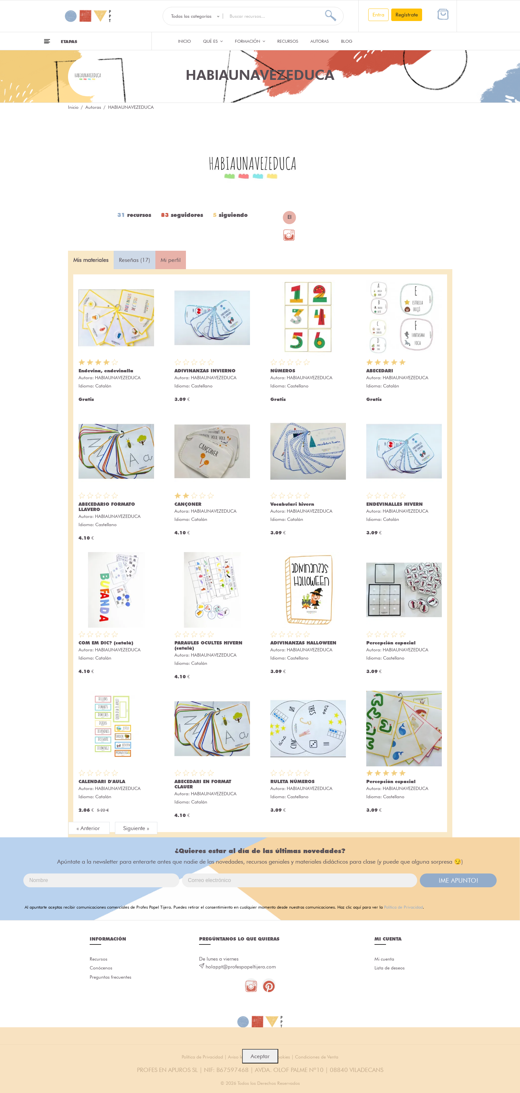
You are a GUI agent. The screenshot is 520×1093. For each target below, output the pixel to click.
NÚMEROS (282, 370)
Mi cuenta (385, 960)
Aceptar (260, 1056)
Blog (346, 41)
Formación (250, 41)
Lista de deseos (391, 970)
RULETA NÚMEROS (292, 781)
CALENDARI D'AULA (102, 781)
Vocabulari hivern (292, 504)
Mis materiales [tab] (90, 260)
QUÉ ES (213, 41)
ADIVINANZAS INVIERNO (205, 370)
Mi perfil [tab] (171, 260)
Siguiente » (136, 828)
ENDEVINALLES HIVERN (394, 504)
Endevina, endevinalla (106, 370)
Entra (378, 15)
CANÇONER (187, 504)
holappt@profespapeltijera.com (241, 967)
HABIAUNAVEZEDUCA (118, 377)
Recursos (287, 41)
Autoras (319, 41)
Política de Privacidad (403, 907)
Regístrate (407, 15)
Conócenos (102, 970)
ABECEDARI (379, 370)
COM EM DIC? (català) (106, 642)
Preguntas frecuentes (112, 981)
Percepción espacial (391, 642)
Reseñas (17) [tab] (134, 260)
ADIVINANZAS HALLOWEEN (303, 642)
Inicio (184, 41)
